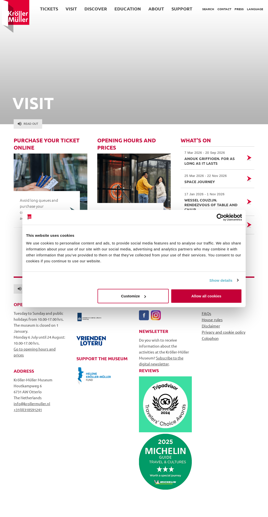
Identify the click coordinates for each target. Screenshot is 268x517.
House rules (212, 319)
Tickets (47, 8)
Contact (222, 9)
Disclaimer (211, 325)
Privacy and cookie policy (223, 331)
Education (125, 8)
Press (237, 9)
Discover (93, 8)
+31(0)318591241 (28, 409)
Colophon (210, 338)
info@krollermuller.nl (32, 403)
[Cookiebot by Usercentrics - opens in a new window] (220, 217)
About (154, 8)
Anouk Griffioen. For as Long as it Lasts (213, 158)
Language (253, 9)
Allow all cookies (206, 296)
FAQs (206, 313)
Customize (133, 296)
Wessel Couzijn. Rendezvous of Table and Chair (213, 202)
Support (179, 8)
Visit (69, 8)
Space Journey (213, 178)
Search (206, 9)
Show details (221, 280)
